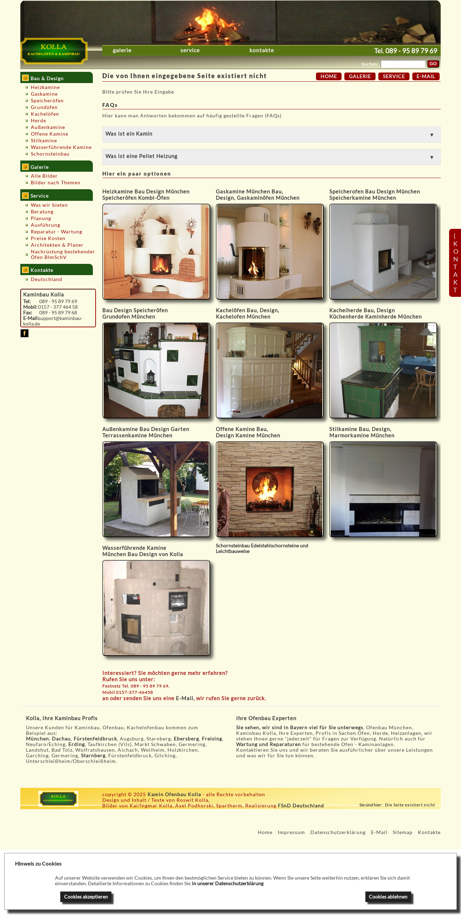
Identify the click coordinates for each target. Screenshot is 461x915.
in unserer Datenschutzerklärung (227, 883)
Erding (76, 744)
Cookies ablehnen (388, 897)
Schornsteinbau (50, 154)
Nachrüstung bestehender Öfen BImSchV (63, 254)
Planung (41, 218)
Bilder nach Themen (56, 182)
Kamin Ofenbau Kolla (174, 794)
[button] (271, 135)
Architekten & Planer (57, 245)
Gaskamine (44, 94)
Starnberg (93, 755)
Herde (38, 120)
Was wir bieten (49, 205)
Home (329, 76)
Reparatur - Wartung (56, 231)
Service (190, 50)
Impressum (291, 832)
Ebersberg (186, 739)
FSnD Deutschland (301, 805)
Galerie (122, 50)
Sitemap (403, 832)
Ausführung (45, 225)
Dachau (61, 739)
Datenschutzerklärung (338, 832)
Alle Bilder (44, 176)
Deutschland (46, 279)
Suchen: (370, 64)
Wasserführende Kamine (61, 147)
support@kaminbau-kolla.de (53, 321)
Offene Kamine (49, 134)
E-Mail (184, 698)
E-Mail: (31, 318)
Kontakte (261, 50)
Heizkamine (45, 87)
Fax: (27, 312)
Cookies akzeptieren (86, 897)
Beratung (42, 211)
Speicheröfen (47, 100)
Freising (212, 739)
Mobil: (30, 307)
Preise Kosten (48, 238)
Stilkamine (44, 140)
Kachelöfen (45, 114)
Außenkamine (48, 127)
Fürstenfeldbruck (95, 739)
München (37, 739)
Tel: (27, 301)
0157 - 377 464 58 (58, 307)
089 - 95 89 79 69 (411, 51)
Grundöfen (44, 107)
